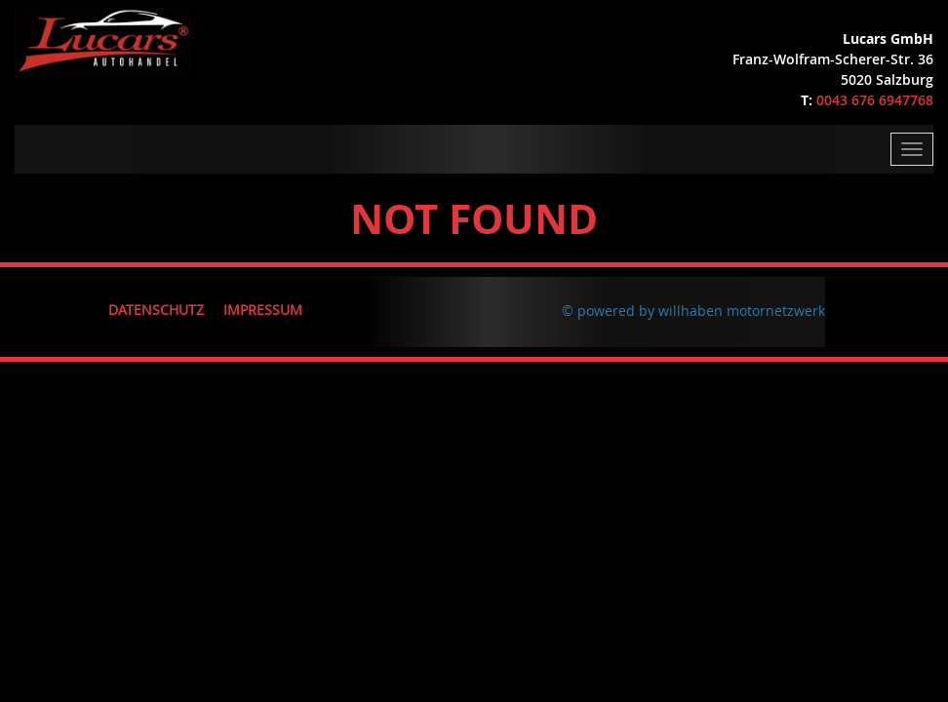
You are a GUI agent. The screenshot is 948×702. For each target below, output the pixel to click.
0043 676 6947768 (874, 100)
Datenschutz (156, 309)
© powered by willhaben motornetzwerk (693, 310)
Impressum (262, 309)
